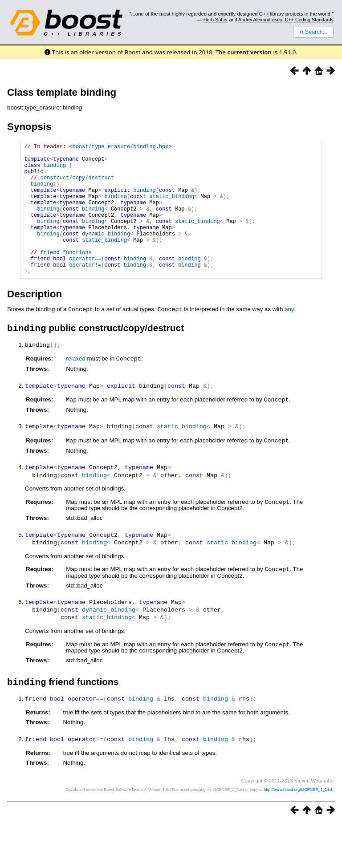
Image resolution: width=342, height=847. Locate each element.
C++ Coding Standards (309, 19)
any (289, 337)
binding (55, 170)
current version (249, 52)
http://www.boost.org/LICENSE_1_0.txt (298, 813)
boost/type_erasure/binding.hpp (120, 147)
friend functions (65, 276)
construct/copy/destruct (77, 185)
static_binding (171, 208)
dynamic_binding (106, 253)
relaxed (76, 387)
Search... (313, 32)
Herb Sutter (216, 19)
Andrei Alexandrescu (260, 19)
